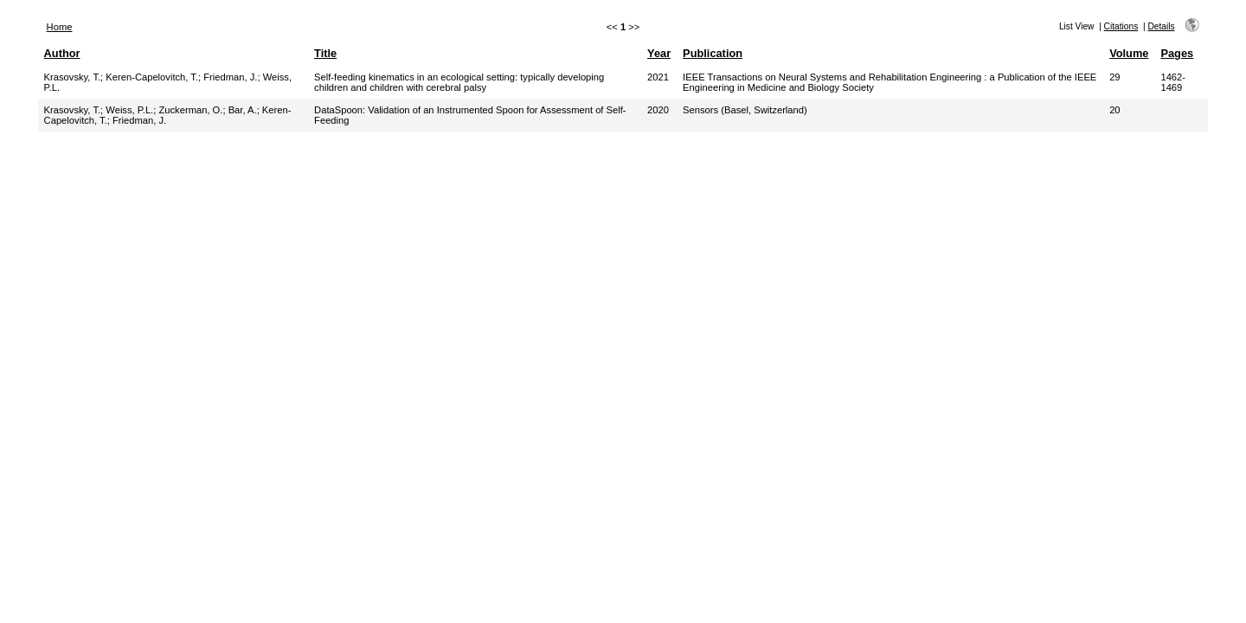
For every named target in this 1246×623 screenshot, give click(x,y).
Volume (1128, 53)
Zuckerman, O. (190, 110)
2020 (658, 110)
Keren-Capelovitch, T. (152, 77)
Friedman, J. (230, 77)
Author (62, 53)
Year (659, 53)
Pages (1176, 53)
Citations (1121, 26)
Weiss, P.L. (129, 110)
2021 (658, 77)
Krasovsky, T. (72, 77)
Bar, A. (242, 110)
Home (60, 27)
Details (1160, 26)
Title (325, 53)
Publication (712, 53)
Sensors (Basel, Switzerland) (745, 110)
